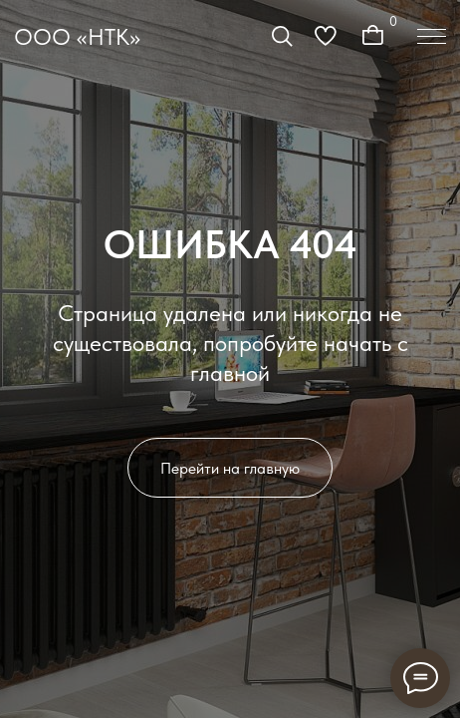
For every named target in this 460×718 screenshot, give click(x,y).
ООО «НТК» (77, 37)
